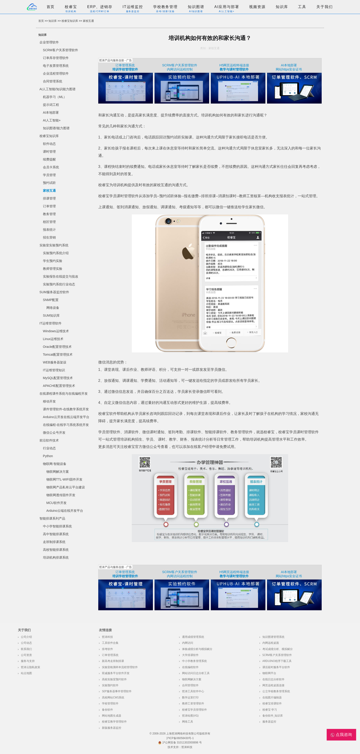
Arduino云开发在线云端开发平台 (66, 417)
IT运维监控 (133, 7)
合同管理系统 (52, 81)
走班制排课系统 (54, 542)
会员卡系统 (51, 167)
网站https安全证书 (289, 69)
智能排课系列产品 (52, 518)
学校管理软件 (110, 703)
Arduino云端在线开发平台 (64, 510)
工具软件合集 (110, 643)
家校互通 (88, 21)
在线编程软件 (190, 667)
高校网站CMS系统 (113, 697)
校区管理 (49, 222)
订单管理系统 (125, 65)
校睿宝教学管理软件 (114, 721)
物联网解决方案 (57, 471)
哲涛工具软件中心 (193, 691)
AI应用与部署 (226, 7)
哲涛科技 (107, 637)
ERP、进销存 (99, 7)
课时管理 (49, 151)
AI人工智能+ (52, 120)
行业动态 (49, 448)
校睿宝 (71, 7)
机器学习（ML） (55, 97)
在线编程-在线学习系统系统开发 (66, 425)
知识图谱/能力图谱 (56, 128)
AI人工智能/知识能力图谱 (57, 89)
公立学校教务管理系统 (276, 691)
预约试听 (49, 183)
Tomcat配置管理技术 (58, 354)
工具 (302, 7)
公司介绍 (26, 637)
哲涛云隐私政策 (30, 667)
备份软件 (107, 710)
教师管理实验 (52, 268)
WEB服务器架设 (54, 362)
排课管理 (49, 198)
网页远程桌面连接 (273, 685)
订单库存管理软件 (56, 58)
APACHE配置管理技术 (59, 386)
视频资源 (257, 7)
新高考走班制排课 (113, 661)
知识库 (282, 7)
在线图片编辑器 (272, 697)
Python (48, 456)
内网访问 (187, 643)
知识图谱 (196, 7)
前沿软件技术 (49, 440)
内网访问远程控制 (180, 69)
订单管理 (49, 206)
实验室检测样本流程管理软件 (120, 667)
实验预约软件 (110, 685)
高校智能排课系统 (56, 549)
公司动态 (26, 643)
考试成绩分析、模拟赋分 (277, 649)
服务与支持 (28, 661)
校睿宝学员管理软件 (194, 710)
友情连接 (105, 630)
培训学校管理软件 (125, 69)
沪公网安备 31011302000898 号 (180, 742)
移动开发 (49, 401)
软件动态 (49, 144)
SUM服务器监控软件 (54, 292)
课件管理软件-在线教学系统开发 (66, 409)
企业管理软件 (49, 42)
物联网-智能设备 (55, 464)
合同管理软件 (190, 685)
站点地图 (26, 673)
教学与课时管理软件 (234, 69)
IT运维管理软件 (50, 323)
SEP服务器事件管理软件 (117, 691)
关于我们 (324, 7)
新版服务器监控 (111, 728)
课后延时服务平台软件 (276, 667)
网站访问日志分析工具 (196, 673)
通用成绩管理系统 (193, 637)
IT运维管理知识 (54, 370)
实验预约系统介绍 (56, 253)
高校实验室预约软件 (114, 679)
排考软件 (107, 649)
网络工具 (187, 721)
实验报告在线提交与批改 (60, 276)
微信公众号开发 (54, 432)
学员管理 (49, 175)
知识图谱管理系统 (273, 637)
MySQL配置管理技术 (58, 378)
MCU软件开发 (56, 503)
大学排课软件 (190, 655)
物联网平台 (269, 673)
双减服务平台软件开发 (115, 673)
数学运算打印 (190, 697)
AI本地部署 (51, 112)
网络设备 (52, 307)
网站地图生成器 (111, 715)
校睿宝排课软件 (272, 703)
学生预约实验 (52, 261)
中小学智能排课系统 (57, 526)
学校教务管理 (165, 7)
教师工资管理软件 (193, 703)
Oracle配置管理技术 (57, 347)
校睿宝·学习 (269, 710)
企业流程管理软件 (56, 73)
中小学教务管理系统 (194, 661)
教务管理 (49, 214)
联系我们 (26, 649)
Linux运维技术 (53, 339)
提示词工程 (51, 105)
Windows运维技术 (56, 331)
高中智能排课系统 (56, 534)
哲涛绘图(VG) (190, 715)
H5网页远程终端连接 (234, 65)
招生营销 (49, 237)
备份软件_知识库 (272, 715)
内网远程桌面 (270, 643)
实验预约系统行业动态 (59, 284)
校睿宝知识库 (70, 21)
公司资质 (26, 655)
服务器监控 (269, 721)
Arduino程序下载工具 (277, 661)
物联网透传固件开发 (60, 495)
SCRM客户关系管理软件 (60, 50)
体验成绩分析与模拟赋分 (197, 649)
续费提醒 (49, 159)
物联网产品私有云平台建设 (65, 487)
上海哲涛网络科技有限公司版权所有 (188, 733)
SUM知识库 (51, 315)
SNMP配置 (51, 300)
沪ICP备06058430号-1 (180, 738)
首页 (51, 7)
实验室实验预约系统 (53, 245)
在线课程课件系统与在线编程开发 (63, 393)
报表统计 (49, 229)
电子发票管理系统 (56, 66)
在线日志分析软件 (273, 679)
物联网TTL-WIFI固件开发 (64, 479)
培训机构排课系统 (56, 557)
